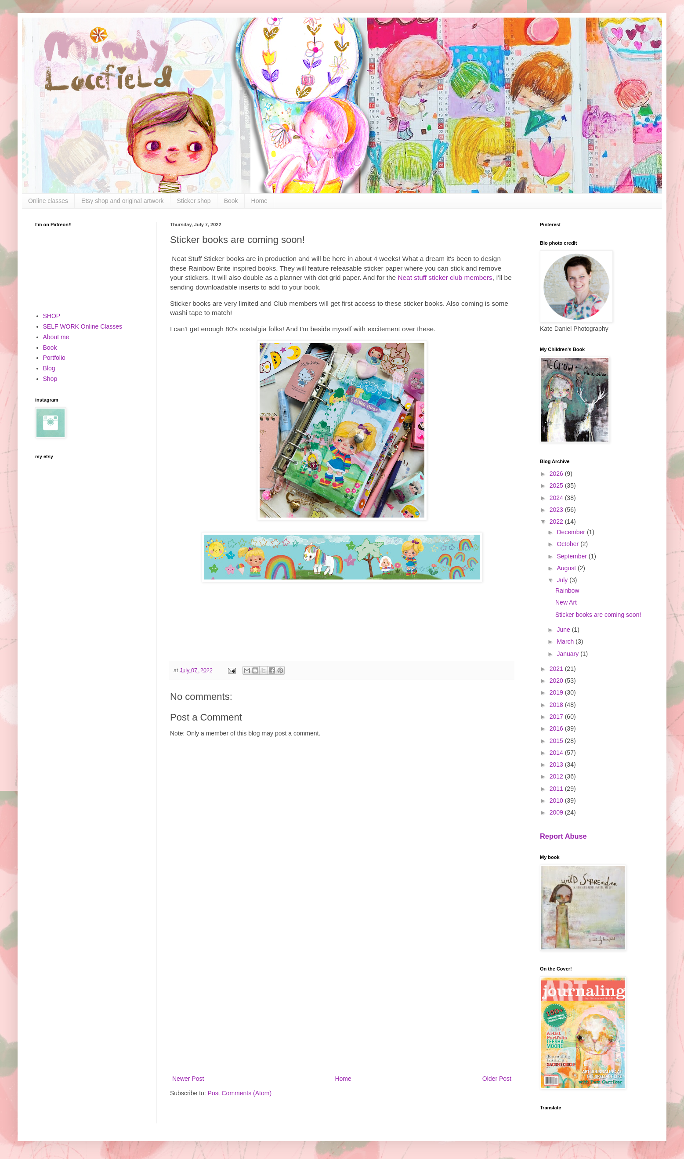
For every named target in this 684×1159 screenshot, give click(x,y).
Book (231, 200)
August (567, 568)
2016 (557, 728)
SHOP (52, 315)
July (563, 579)
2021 (557, 668)
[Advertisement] (342, 1000)
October (568, 543)
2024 (557, 497)
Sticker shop (194, 200)
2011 (557, 788)
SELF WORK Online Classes (83, 326)
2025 (557, 485)
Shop (50, 378)
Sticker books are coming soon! (598, 614)
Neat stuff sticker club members (445, 277)
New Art (566, 602)
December (571, 532)
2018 (557, 704)
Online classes (48, 200)
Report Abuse (563, 836)
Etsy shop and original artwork (122, 200)
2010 (557, 800)
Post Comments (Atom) (239, 1093)
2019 (557, 692)
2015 (557, 740)
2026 (557, 473)
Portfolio (54, 357)
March (566, 641)
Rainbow (567, 590)
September (572, 556)
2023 (557, 509)
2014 (557, 752)
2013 (557, 764)
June (564, 629)
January (568, 653)
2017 (557, 716)
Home (259, 200)
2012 (557, 776)
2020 (557, 680)
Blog (49, 368)
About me (56, 336)
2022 (557, 521)
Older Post (496, 1078)
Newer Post (188, 1078)
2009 (557, 812)
